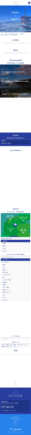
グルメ (14, 346)
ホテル (25, 344)
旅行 (18, 344)
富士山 (3, 344)
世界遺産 (3, 346)
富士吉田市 (7, 344)
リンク (15, 425)
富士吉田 (15, 344)
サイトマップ (15, 424)
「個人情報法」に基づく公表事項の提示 (15, 418)
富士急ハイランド (9, 346)
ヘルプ (15, 421)
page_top (15, 382)
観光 (11, 344)
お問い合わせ (15, 422)
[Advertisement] (15, 114)
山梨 (21, 344)
